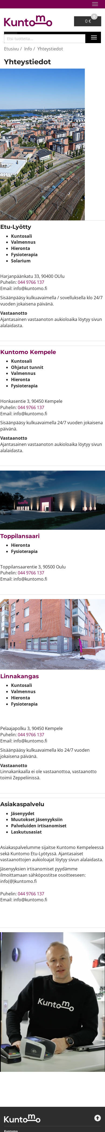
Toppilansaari (20, 536)
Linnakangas (19, 676)
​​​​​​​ (28, 352)
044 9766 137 (31, 282)
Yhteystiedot (50, 49)
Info (28, 49)
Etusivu (11, 49)
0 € (91, 20)
